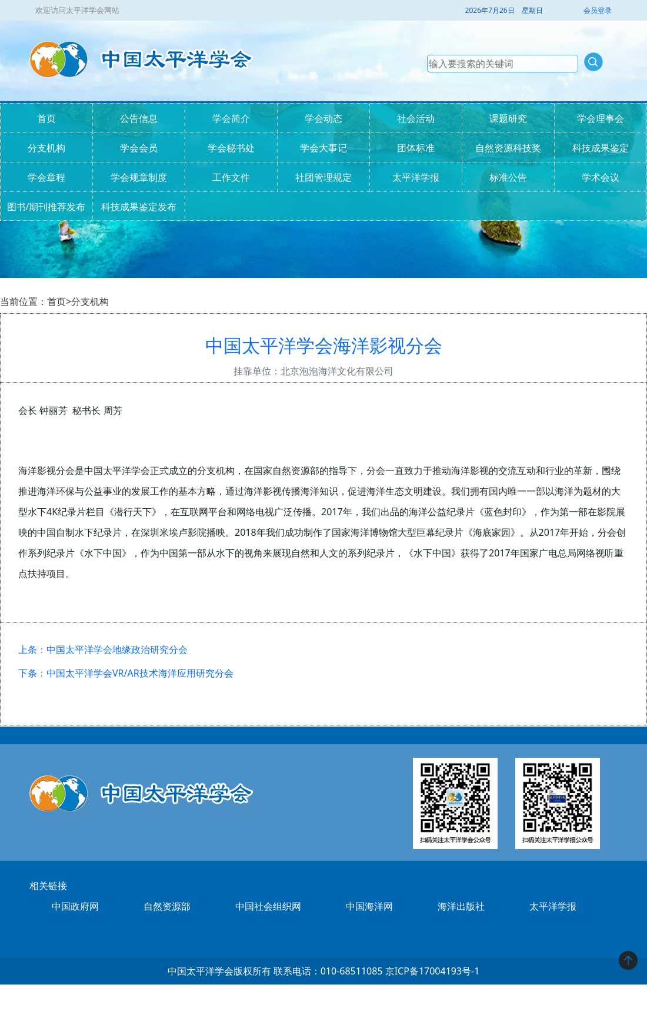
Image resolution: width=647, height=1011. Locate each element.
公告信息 (139, 118)
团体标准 (416, 147)
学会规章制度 (139, 177)
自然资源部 (167, 906)
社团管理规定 (323, 177)
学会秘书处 (231, 147)
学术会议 (600, 177)
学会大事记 (323, 147)
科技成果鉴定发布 (138, 206)
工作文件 (231, 177)
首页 (46, 118)
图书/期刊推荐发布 (46, 206)
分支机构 (46, 147)
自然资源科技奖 (508, 147)
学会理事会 (600, 118)
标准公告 (508, 177)
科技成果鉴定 (600, 147)
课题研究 (508, 118)
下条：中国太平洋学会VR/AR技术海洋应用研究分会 (126, 673)
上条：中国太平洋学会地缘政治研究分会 (103, 649)
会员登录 (597, 10)
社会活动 (416, 118)
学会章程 (46, 177)
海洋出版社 (461, 906)
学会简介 (231, 118)
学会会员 (139, 147)
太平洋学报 (415, 177)
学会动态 (323, 118)
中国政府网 (75, 906)
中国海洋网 (369, 906)
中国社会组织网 (268, 906)
